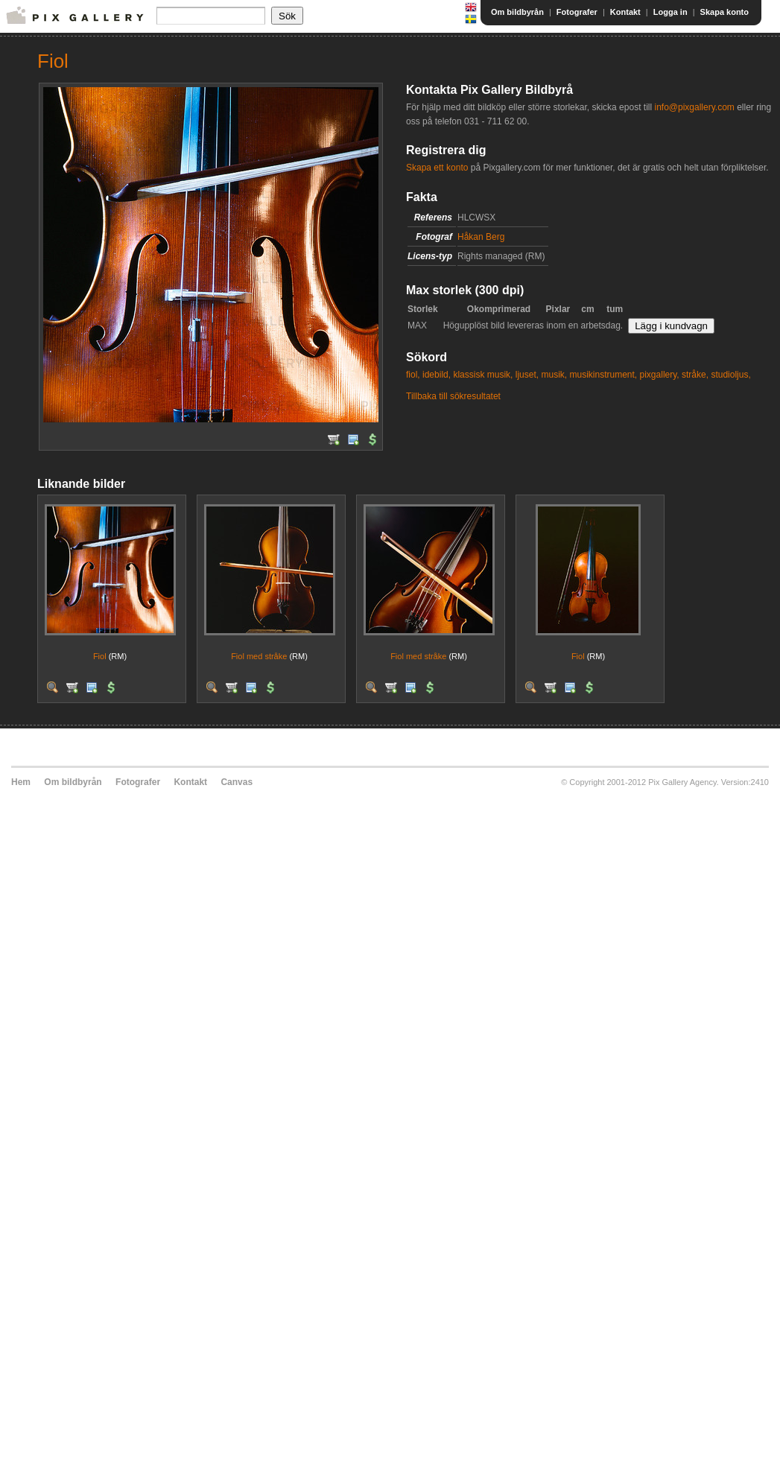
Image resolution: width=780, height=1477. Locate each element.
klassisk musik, (483, 374)
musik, (554, 374)
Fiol (100, 656)
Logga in (670, 11)
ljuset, (527, 374)
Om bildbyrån (517, 11)
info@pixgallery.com (694, 107)
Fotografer (577, 11)
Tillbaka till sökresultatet (453, 396)
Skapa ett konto (437, 167)
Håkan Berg (480, 237)
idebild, (436, 374)
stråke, (695, 374)
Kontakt (625, 11)
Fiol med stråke (259, 656)
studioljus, (730, 374)
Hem (21, 782)
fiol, (413, 374)
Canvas (237, 782)
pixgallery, (659, 374)
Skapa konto (724, 11)
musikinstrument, (603, 374)
